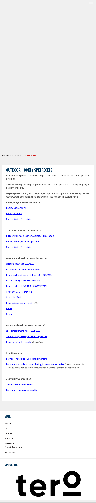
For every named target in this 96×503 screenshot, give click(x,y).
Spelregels (30, 155)
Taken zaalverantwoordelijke (19, 384)
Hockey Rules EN (14, 213)
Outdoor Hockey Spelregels (29, 170)
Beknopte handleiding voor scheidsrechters (26, 358)
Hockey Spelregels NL (16, 207)
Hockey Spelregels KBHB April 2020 (22, 241)
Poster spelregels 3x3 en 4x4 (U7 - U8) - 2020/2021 (29, 274)
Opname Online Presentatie (19, 219)
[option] (48, 483)
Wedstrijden (10, 452)
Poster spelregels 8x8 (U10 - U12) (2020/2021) (27, 286)
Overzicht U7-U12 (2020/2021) (19, 291)
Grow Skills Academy (13, 447)
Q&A (7, 428)
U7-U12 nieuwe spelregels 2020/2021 (23, 269)
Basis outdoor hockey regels (19, 302)
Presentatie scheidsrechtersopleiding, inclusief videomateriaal (35, 364)
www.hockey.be (17, 184)
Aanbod (8, 423)
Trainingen (9, 443)
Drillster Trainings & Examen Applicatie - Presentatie (30, 235)
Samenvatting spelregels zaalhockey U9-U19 (26, 336)
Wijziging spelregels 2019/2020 (20, 263)
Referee (8, 433)
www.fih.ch (69, 193)
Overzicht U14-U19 (14, 297)
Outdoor (17, 155)
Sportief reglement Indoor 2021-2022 (23, 330)
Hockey (5, 155)
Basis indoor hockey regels (18, 341)
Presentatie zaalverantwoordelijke (22, 390)
